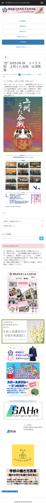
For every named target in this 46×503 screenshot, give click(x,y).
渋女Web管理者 (24, 74)
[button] (23, 21)
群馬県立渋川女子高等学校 (18, 3)
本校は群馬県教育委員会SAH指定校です (23, 410)
